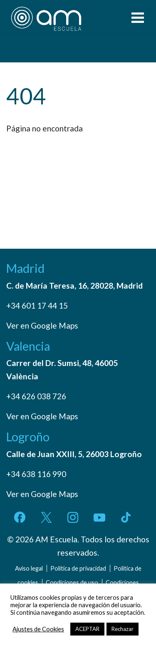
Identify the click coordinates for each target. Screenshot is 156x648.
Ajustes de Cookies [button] (38, 629)
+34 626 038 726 (36, 396)
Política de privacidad (78, 568)
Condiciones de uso (72, 582)
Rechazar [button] (122, 629)
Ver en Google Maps (42, 325)
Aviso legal (29, 568)
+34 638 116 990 (36, 474)
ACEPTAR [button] (87, 629)
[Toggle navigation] (137, 18)
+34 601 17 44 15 (37, 305)
